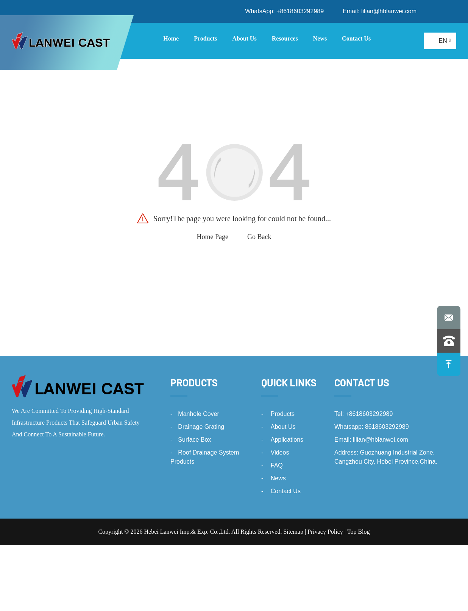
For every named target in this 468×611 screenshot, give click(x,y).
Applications (287, 439)
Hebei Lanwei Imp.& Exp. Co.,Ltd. (187, 531)
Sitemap (293, 531)
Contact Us (286, 491)
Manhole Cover (198, 414)
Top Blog (358, 531)
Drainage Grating (201, 426)
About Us (283, 426)
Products (194, 382)
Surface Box (194, 439)
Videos (280, 452)
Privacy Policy (325, 531)
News (278, 478)
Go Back (259, 237)
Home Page (212, 237)
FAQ (277, 465)
